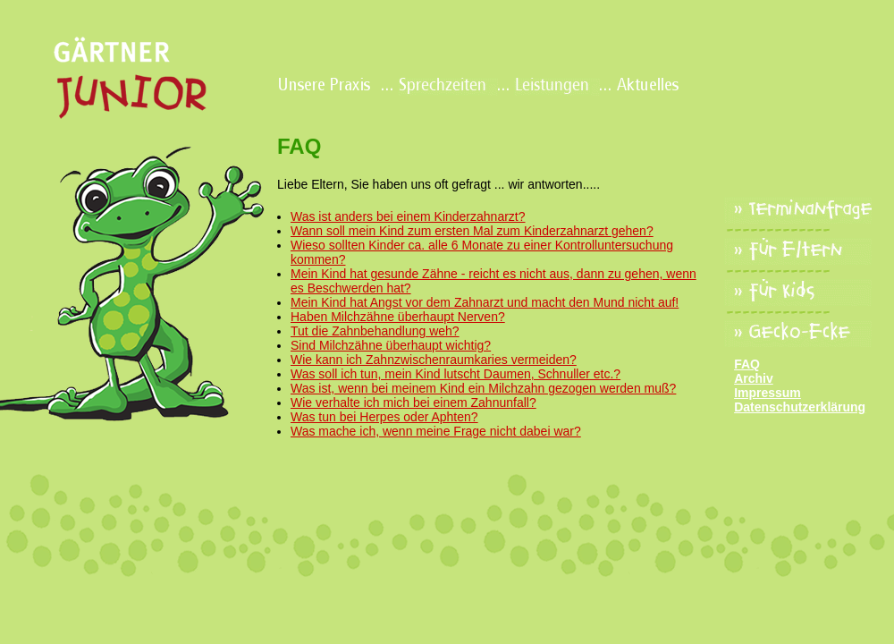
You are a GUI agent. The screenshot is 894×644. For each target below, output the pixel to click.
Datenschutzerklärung (799, 407)
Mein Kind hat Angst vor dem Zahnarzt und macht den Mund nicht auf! (485, 302)
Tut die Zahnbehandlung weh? (375, 331)
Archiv (753, 378)
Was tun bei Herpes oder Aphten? (384, 417)
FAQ (747, 364)
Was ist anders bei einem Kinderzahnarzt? (408, 216)
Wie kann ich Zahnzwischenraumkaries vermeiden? (434, 359)
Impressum (767, 393)
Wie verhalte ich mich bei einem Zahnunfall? (413, 402)
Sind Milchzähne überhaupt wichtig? (391, 345)
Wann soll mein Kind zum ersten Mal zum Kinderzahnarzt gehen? (472, 231)
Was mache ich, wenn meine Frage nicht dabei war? (436, 431)
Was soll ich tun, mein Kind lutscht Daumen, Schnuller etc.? (455, 374)
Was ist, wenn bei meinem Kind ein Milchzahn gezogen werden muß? (483, 388)
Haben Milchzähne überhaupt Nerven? (398, 316)
